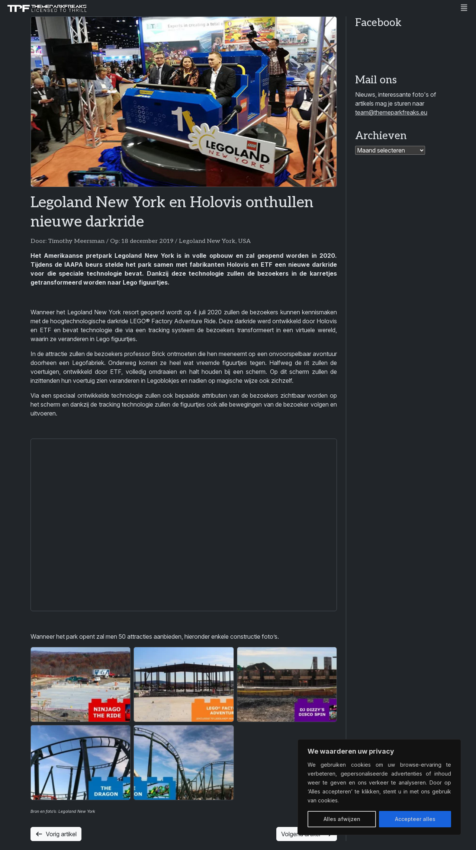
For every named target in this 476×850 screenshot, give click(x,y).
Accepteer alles (415, 819)
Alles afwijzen (342, 819)
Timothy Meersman (76, 241)
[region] (379, 787)
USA (244, 241)
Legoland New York (207, 241)
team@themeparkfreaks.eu (391, 112)
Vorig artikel (56, 834)
